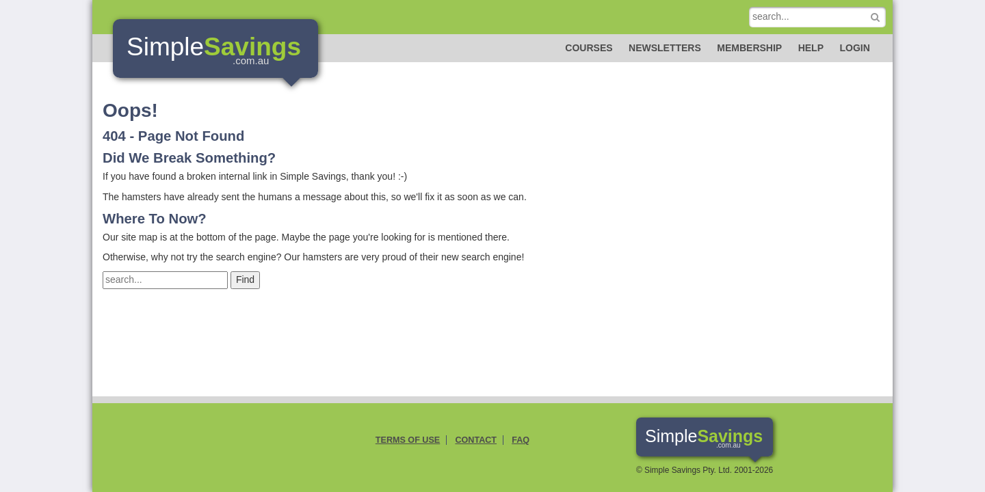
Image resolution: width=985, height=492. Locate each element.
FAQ (520, 440)
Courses (588, 47)
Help (811, 47)
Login (854, 47)
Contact (476, 440)
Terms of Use (408, 440)
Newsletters (665, 47)
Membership (749, 47)
